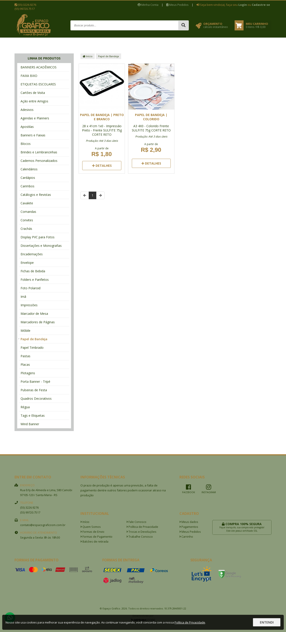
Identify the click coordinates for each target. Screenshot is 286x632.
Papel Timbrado (32, 347)
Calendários (29, 169)
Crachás (26, 228)
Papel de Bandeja (34, 339)
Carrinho (186, 537)
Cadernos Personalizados (39, 161)
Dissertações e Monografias (41, 245)
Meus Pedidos (177, 5)
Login (242, 5)
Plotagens (28, 373)
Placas (25, 364)
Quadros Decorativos (36, 398)
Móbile (25, 330)
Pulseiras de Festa (34, 390)
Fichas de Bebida (33, 271)
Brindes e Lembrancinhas (39, 152)
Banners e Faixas (33, 135)
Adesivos (27, 110)
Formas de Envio (92, 532)
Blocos (26, 144)
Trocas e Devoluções (141, 532)
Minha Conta (148, 5)
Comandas (28, 211)
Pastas (25, 356)
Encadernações (32, 254)
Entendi (267, 622)
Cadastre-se (261, 5)
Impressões (29, 305)
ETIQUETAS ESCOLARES (38, 84)
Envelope (27, 262)
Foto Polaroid (30, 288)
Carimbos (27, 186)
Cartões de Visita (33, 93)
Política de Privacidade (142, 527)
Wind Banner (30, 424)
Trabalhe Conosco (139, 537)
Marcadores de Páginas (38, 322)
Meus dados (188, 522)
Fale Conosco (136, 522)
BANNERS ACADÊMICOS (39, 67)
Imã (23, 296)
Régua (25, 407)
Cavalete (27, 203)
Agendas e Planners (35, 118)
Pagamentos (188, 527)
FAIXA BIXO (29, 76)
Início (88, 56)
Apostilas (27, 127)
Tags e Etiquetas (33, 415)
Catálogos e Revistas (36, 194)
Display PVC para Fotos (38, 237)
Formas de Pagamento (96, 537)
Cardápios (28, 177)
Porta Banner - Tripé (35, 381)
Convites (27, 220)
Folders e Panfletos (35, 279)
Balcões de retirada (94, 541)
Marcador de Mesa (34, 313)
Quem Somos (90, 527)
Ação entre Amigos (34, 101)
